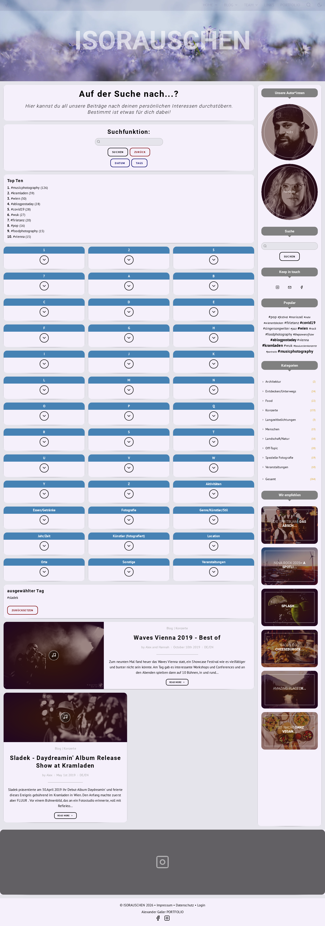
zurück (140, 152)
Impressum (164, 905)
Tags (139, 163)
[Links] (269, 5)
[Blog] (231, 5)
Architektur (273, 382)
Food (268, 401)
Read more (177, 682)
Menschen (272, 429)
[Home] (210, 5)
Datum (120, 163)
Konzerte (271, 410)
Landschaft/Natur (277, 439)
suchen (117, 152)
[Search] (308, 4)
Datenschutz (185, 905)
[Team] (251, 5)
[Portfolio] (290, 5)
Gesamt (270, 479)
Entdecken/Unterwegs (280, 391)
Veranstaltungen (276, 467)
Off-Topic (271, 448)
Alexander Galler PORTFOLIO (162, 912)
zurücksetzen (22, 610)
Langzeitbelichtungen (280, 420)
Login (201, 905)
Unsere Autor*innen (289, 93)
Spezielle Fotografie (279, 458)
